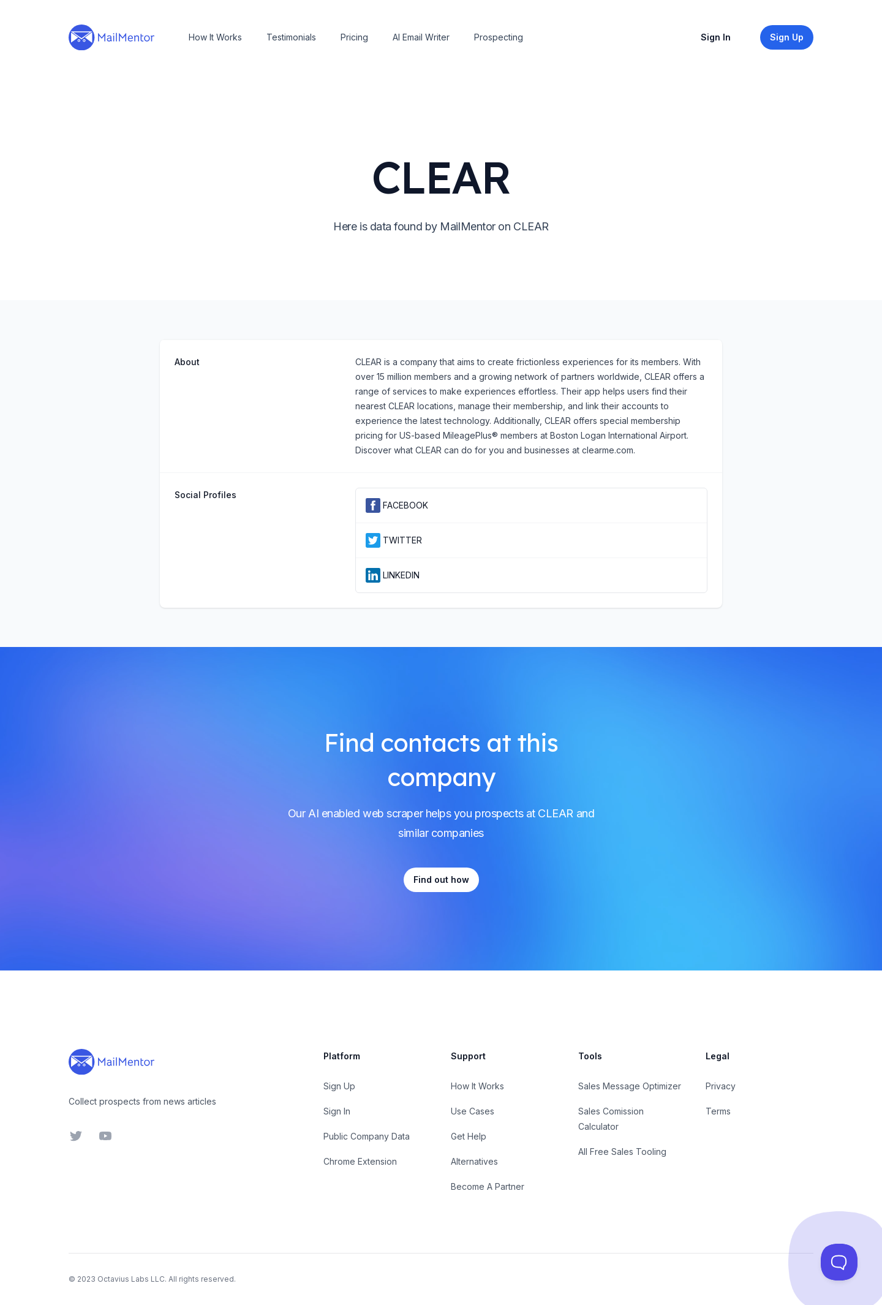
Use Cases (472, 1111)
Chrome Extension (360, 1161)
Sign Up (339, 1086)
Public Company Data (366, 1136)
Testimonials (291, 37)
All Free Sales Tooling (622, 1151)
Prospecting (498, 37)
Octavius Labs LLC (131, 1279)
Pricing (354, 37)
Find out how (441, 879)
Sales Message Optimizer (629, 1086)
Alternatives (474, 1161)
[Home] (111, 37)
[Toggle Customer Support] (839, 1262)
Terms (718, 1111)
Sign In (716, 37)
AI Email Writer (421, 37)
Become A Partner (487, 1186)
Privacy (721, 1086)
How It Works (215, 37)
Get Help (468, 1136)
